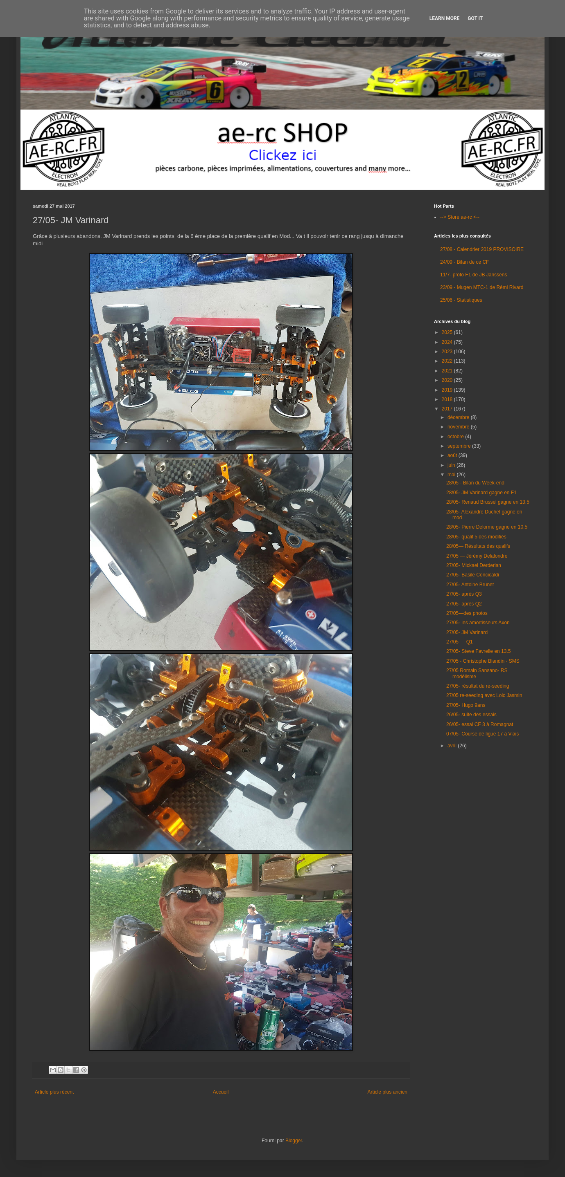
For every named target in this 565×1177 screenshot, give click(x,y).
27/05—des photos (467, 613)
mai (452, 475)
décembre (459, 417)
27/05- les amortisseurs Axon (478, 622)
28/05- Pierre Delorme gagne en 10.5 (486, 527)
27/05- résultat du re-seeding (477, 686)
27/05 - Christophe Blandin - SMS (483, 661)
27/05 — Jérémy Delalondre (476, 556)
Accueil (221, 1092)
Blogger (293, 1140)
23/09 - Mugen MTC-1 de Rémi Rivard (481, 287)
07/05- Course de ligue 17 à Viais (482, 734)
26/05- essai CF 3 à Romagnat (479, 724)
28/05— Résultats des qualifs (478, 546)
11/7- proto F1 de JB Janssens (473, 275)
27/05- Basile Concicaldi (472, 575)
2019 (448, 390)
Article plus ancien (387, 1092)
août (453, 455)
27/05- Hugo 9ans (465, 705)
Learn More (444, 18)
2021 (448, 371)
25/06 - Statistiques (461, 300)
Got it (475, 18)
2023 (448, 351)
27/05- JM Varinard (467, 632)
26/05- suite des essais (471, 714)
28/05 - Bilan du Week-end (475, 483)
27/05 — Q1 (459, 642)
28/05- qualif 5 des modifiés (476, 537)
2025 (448, 332)
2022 (448, 361)
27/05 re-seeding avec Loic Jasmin (484, 695)
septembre (459, 446)
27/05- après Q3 (464, 594)
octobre (456, 436)
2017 (448, 409)
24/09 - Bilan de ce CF (464, 262)
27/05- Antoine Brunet (470, 584)
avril (452, 746)
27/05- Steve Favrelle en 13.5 (478, 651)
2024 (448, 342)
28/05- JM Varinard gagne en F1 (481, 492)
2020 (448, 380)
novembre (459, 427)
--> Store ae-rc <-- (459, 217)
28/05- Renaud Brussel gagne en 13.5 (487, 502)
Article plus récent (54, 1092)
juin (452, 465)
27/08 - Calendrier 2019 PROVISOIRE (482, 249)
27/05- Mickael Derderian (473, 565)
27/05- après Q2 (464, 604)
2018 (448, 399)
